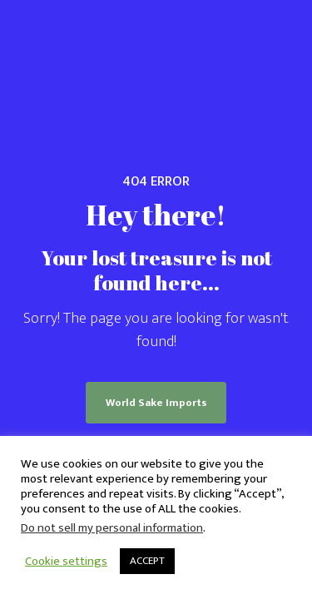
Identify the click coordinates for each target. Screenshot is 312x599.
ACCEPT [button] (147, 561)
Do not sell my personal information (112, 527)
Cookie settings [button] (66, 561)
